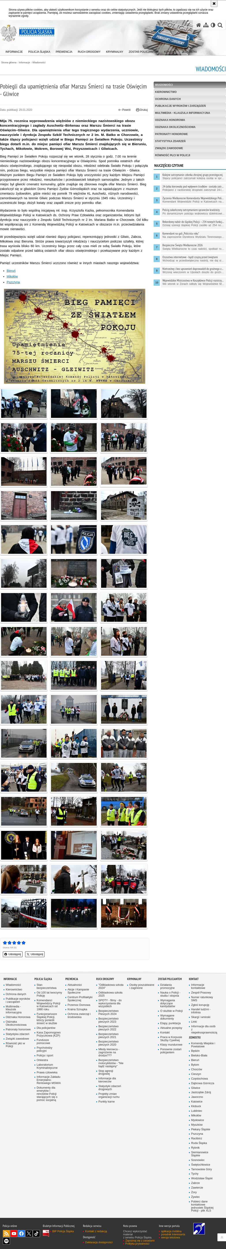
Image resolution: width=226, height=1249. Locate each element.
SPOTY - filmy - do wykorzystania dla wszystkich (110, 1003)
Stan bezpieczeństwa (46, 987)
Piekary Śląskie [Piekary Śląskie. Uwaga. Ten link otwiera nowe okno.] (200, 1129)
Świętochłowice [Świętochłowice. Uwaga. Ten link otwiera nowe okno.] (200, 1164)
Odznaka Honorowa (170, 120)
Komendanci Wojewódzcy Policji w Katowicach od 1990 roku (48, 1005)
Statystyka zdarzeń (170, 141)
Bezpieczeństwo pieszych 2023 (108, 1020)
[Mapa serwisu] (206, 25)
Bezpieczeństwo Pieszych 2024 (108, 1013)
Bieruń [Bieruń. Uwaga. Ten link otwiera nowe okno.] (11, 270)
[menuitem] (14, 51)
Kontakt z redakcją (96, 1231)
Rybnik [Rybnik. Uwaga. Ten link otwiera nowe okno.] (195, 1147)
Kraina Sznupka (77, 1009)
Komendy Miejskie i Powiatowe (203, 1045)
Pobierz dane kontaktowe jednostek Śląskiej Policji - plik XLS (202, 1206)
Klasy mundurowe (171, 1044)
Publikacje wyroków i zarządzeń (180, 105)
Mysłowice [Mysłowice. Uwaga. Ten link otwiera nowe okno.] (197, 1120)
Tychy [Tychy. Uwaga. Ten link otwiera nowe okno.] (194, 1173)
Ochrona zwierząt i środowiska (79, 1016)
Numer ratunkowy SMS (202, 999)
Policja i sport (45, 1055)
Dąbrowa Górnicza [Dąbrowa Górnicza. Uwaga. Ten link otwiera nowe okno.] (202, 1083)
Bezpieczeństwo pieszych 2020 (108, 1043)
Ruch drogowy (105, 979)
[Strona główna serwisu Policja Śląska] (198, 25)
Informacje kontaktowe (198, 987)
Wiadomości (38, 62)
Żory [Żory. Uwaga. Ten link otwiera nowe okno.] (194, 1192)
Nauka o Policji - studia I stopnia (170, 994)
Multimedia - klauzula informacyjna (182, 113)
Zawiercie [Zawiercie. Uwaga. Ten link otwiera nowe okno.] (197, 1187)
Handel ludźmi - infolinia (201, 1011)
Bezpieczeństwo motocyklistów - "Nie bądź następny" (110, 1063)
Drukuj (142, 110)
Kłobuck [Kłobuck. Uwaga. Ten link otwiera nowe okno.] (196, 1106)
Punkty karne (106, 1101)
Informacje (24, 62)
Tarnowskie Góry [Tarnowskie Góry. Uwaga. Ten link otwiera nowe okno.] (201, 1169)
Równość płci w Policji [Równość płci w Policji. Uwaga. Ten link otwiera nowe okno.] (15, 1045)
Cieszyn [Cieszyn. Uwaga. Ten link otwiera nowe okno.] (196, 1074)
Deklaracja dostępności (99, 1242)
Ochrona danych (168, 99)
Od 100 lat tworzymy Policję (49, 994)
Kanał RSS (6, 1233)
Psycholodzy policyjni (44, 1049)
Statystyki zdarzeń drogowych (109, 1088)
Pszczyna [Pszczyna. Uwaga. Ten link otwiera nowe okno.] (13, 282)
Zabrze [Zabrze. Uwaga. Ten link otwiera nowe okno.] (195, 1183)
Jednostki (195, 1037)
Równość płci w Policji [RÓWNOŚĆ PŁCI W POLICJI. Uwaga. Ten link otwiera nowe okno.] (172, 155)
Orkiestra (42, 1060)
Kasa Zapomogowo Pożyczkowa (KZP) (49, 1034)
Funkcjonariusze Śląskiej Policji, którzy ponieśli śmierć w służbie (47, 1019)
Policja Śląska (43, 979)
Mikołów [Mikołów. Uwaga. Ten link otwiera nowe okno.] (12, 276)
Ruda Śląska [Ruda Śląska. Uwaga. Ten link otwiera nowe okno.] (199, 1143)
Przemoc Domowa (79, 1005)
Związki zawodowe (169, 148)
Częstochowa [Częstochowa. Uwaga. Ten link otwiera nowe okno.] (199, 1078)
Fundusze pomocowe (43, 1042)
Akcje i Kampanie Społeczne (78, 991)
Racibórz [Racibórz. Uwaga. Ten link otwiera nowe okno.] (196, 1138)
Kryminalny (134, 979)
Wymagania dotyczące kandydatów (167, 1003)
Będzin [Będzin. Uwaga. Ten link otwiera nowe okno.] (195, 1051)
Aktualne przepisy (171, 1028)
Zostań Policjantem (170, 979)
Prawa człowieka (47, 1072)
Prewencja (71, 979)
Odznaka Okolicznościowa (175, 127)
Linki (194, 1021)
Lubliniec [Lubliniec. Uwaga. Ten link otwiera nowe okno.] (196, 1111)
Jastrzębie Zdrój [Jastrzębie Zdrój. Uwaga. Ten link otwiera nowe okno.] (201, 1092)
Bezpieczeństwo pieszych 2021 (108, 1036)
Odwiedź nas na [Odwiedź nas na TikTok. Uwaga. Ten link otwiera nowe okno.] (36, 1233)
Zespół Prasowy (201, 992)
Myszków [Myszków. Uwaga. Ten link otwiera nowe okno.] (197, 1124)
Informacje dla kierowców (107, 1080)
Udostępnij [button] (12, 954)
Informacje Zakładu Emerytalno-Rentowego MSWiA (49, 1080)
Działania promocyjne (167, 987)
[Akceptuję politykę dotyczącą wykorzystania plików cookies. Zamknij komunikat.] (214, 3)
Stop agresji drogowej (105, 1073)
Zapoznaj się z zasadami (139, 1240)
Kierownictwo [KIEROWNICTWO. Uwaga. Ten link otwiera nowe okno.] (166, 92)
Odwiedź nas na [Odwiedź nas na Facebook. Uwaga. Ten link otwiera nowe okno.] (21, 1233)
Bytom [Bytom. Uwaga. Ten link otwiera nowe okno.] (195, 1064)
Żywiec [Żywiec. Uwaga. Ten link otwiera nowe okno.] (195, 1197)
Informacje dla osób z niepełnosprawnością (204, 1029)
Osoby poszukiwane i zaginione (141, 987)
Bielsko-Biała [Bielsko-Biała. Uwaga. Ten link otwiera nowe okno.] (199, 1055)
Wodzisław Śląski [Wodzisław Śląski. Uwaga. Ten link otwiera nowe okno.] (202, 1178)
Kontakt (165, 1032)
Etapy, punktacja (170, 1023)
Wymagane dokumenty (167, 1017)
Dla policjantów (46, 1028)
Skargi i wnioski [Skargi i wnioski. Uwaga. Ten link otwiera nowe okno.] (200, 1017)
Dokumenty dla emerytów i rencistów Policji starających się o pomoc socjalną (47, 1094)
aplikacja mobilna (171, 1231)
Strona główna (8, 62)
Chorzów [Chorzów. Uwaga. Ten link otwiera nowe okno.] (196, 1069)
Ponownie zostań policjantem (170, 1051)
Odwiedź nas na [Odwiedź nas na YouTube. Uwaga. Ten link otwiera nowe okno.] (13, 1233)
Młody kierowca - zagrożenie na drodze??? (108, 1052)
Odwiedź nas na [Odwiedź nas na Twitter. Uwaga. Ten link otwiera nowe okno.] (28, 1233)
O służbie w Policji (171, 1011)
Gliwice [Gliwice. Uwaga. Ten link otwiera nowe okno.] (195, 1088)
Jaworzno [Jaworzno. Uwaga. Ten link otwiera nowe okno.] (197, 1097)
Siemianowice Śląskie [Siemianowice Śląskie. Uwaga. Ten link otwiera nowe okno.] (199, 1154)
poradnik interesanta (173, 1234)
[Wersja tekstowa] (213, 25)
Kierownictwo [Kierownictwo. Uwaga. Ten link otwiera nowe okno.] (14, 989)
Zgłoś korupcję (200, 1005)
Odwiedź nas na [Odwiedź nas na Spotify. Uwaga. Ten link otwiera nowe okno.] (6, 1241)
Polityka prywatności (137, 1243)
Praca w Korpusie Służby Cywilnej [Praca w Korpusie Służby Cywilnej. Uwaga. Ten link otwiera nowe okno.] (171, 1039)
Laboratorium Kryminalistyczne (47, 1066)
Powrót (124, 110)
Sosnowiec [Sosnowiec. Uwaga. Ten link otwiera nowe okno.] (198, 1160)
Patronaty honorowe (171, 134)
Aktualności (75, 985)
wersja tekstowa (170, 1237)
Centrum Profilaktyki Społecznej (80, 999)
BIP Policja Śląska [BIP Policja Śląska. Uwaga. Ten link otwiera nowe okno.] (63, 1231)
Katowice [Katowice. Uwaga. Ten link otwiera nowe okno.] (196, 1101)
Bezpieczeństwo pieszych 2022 (108, 1028)
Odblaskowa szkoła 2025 (110, 994)
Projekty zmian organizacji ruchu (108, 1096)
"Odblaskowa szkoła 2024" (110, 987)
